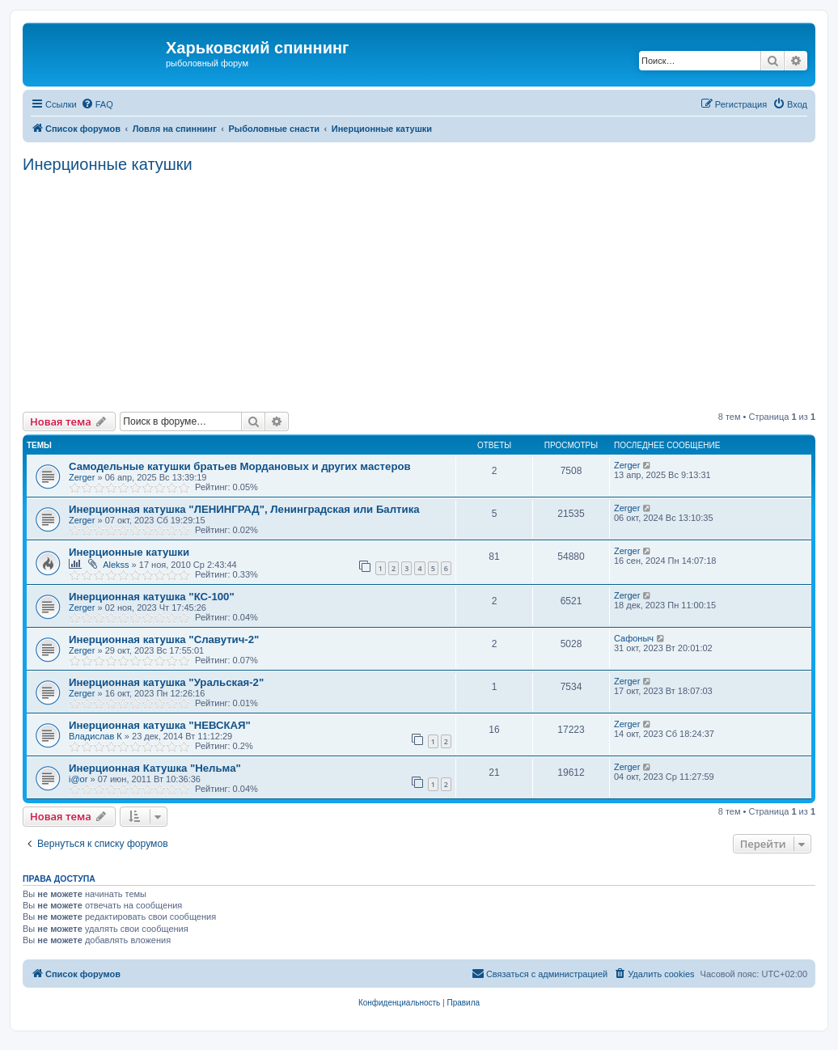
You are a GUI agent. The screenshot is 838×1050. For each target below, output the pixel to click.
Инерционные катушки (108, 164)
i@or (78, 779)
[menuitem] (97, 104)
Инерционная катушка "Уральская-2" (166, 682)
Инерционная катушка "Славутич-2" (164, 639)
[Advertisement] (430, 290)
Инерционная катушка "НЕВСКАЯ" (160, 725)
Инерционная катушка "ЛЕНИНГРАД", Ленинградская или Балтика (244, 509)
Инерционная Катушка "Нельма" (155, 768)
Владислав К (95, 736)
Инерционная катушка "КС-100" (152, 597)
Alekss (116, 564)
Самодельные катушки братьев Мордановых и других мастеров (240, 466)
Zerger (82, 477)
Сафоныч (634, 638)
